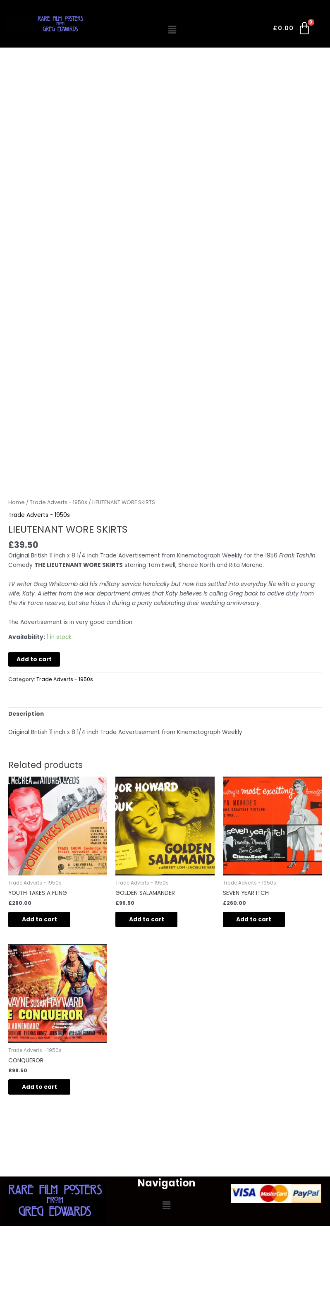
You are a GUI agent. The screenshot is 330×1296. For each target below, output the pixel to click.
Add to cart (34, 659)
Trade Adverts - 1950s (58, 502)
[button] (172, 30)
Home (16, 502)
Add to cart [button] (42, 920)
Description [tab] (26, 714)
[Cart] (292, 29)
